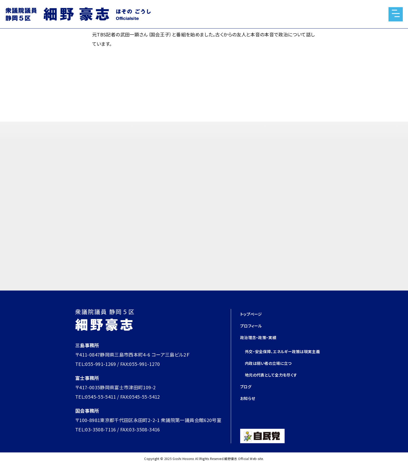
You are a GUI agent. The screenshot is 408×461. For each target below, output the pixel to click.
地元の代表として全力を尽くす (276, 383)
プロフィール (253, 325)
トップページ (253, 313)
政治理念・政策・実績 (261, 337)
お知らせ (249, 407)
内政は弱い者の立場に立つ (273, 372)
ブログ (246, 395)
